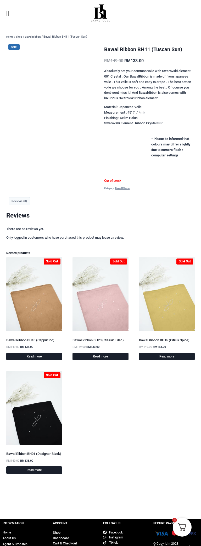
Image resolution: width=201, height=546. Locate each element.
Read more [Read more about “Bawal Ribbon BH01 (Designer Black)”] (34, 470)
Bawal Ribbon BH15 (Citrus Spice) (164, 340)
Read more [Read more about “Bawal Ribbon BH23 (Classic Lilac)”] (100, 357)
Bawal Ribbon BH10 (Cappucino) (30, 340)
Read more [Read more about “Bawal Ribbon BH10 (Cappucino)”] (34, 357)
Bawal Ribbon (122, 188)
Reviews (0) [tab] (20, 201)
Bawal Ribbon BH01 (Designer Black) (33, 454)
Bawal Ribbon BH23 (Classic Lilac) (98, 340)
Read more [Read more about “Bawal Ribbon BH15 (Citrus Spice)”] (166, 357)
